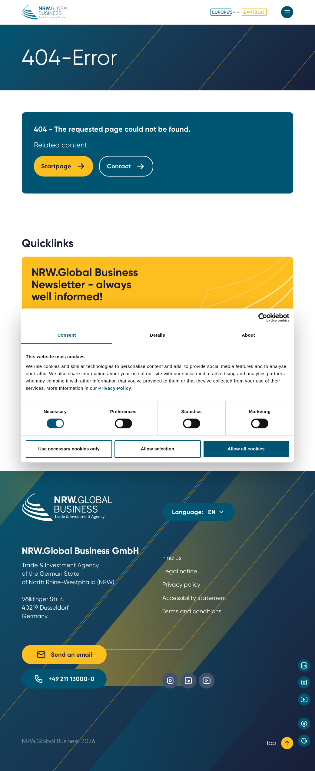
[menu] (287, 12)
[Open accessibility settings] (304, 724)
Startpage (63, 166)
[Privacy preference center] (304, 741)
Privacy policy (181, 584)
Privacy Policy (114, 388)
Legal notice (179, 571)
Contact (126, 166)
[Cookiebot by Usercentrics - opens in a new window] (262, 317)
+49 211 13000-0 (64, 679)
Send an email (64, 654)
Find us (171, 557)
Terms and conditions (191, 611)
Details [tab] (157, 335)
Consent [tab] (67, 335)
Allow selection (157, 448)
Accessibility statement (194, 597)
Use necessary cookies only (69, 448)
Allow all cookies (246, 448)
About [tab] (248, 335)
